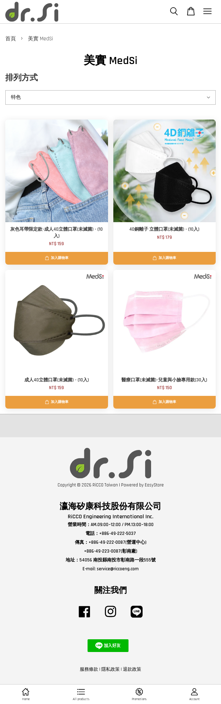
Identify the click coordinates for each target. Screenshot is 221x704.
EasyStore (154, 485)
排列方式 (21, 78)
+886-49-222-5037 (117, 533)
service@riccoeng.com (118, 569)
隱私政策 (110, 669)
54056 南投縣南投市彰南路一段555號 (117, 560)
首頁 (10, 38)
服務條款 (89, 669)
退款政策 (132, 669)
